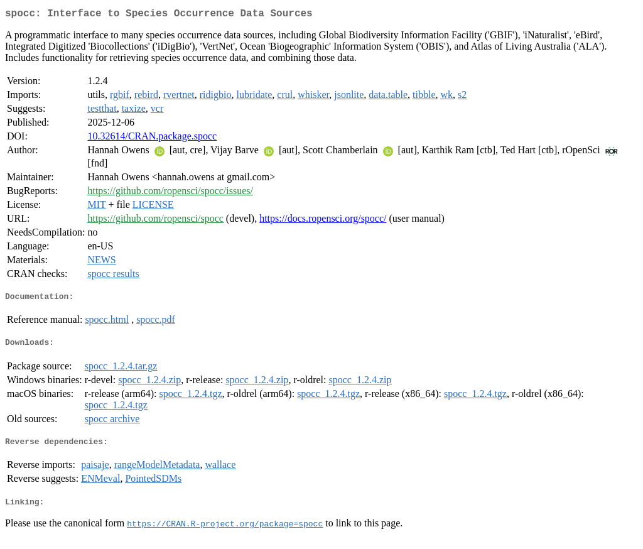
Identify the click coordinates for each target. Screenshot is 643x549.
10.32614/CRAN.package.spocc (152, 138)
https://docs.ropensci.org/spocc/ (322, 220)
